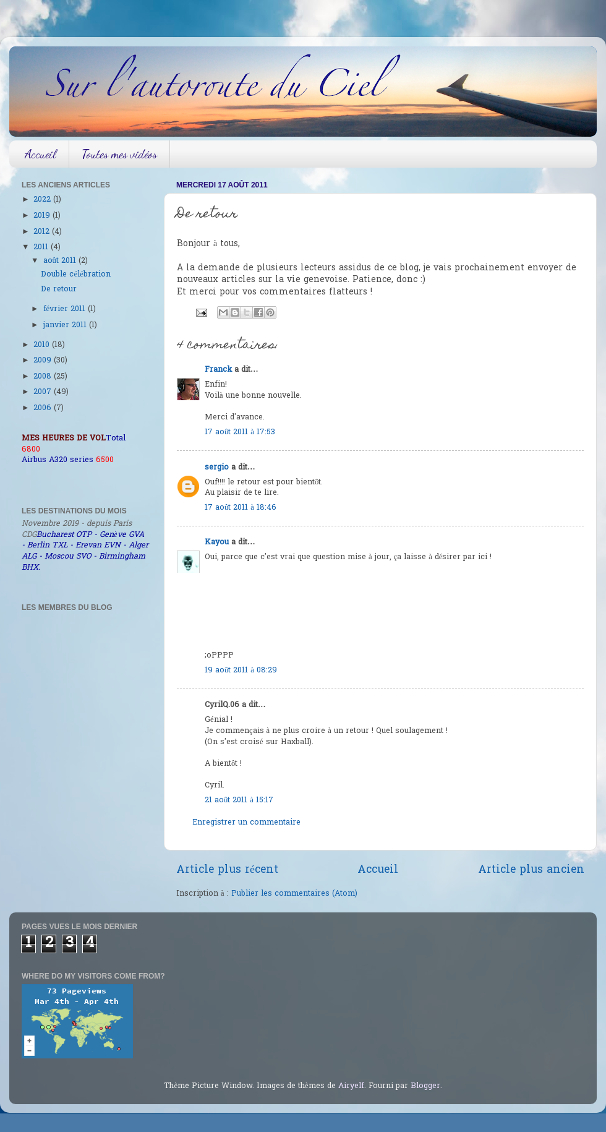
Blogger (425, 1086)
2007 (43, 392)
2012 (42, 232)
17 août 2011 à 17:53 (240, 432)
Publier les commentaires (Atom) (294, 893)
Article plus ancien (531, 870)
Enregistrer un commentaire (246, 822)
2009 (43, 360)
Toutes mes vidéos (119, 154)
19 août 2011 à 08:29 (241, 670)
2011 (42, 247)
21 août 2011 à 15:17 (239, 800)
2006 (43, 408)
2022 (43, 199)
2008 (43, 376)
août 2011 (61, 261)
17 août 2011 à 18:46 (240, 507)
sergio (217, 467)
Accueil (40, 154)
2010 (42, 345)
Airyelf (351, 1086)
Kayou (217, 542)
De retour (59, 289)
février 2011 (65, 309)
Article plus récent (227, 870)
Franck (218, 369)
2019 (43, 215)
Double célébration (75, 274)
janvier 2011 (66, 325)
